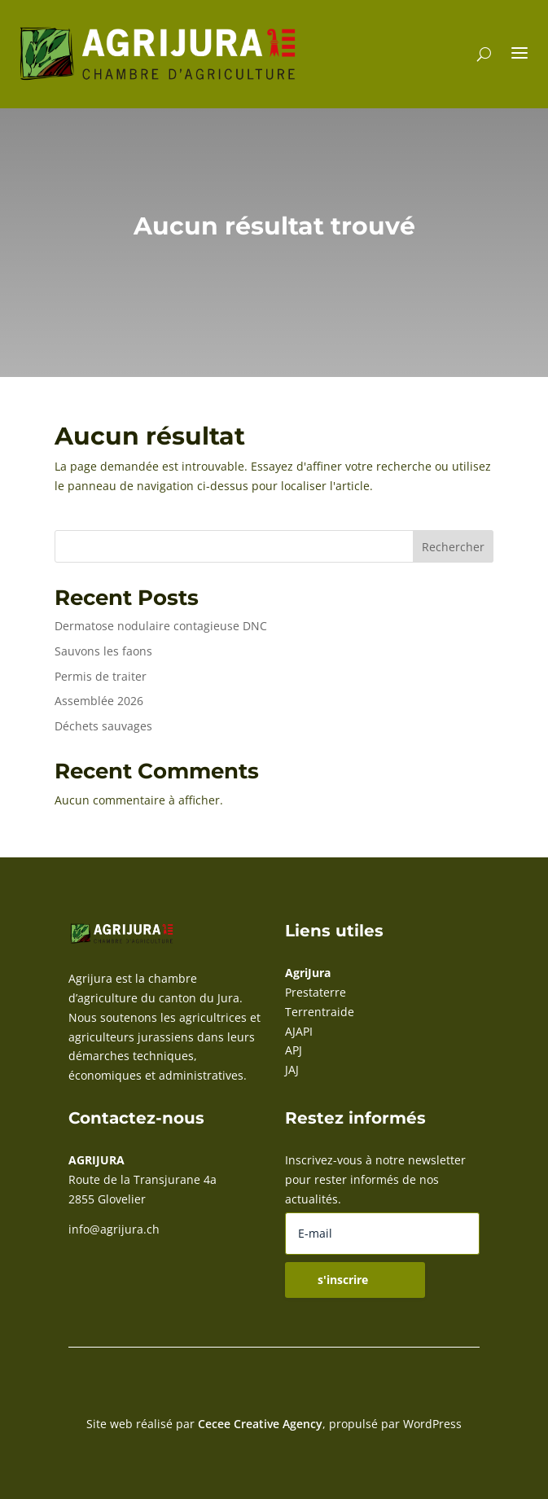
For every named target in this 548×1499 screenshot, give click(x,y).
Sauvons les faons (103, 651)
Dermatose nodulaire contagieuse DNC (161, 625)
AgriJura (308, 972)
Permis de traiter (101, 676)
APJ (293, 1050)
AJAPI (299, 1031)
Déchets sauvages (103, 726)
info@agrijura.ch (114, 1229)
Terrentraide (319, 1011)
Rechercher (453, 546)
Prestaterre (315, 992)
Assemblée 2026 (99, 700)
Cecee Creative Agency (260, 1423)
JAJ (292, 1069)
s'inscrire (343, 1279)
